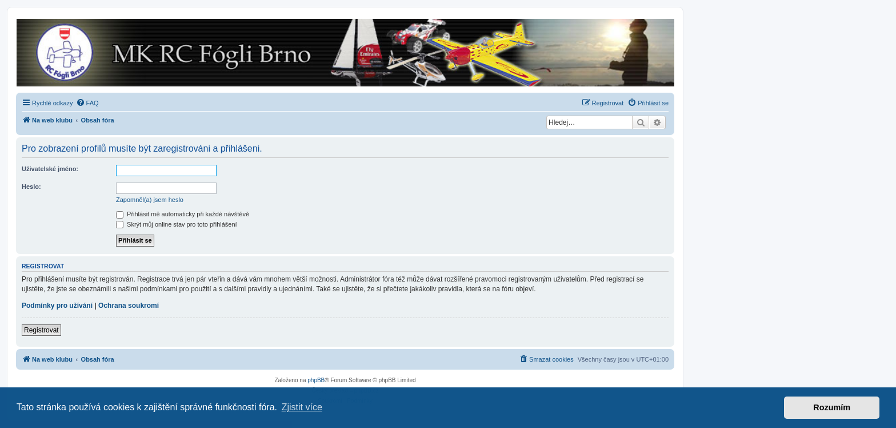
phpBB (316, 380)
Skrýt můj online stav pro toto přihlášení (176, 224)
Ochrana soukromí (128, 306)
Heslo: (31, 186)
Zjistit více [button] (302, 407)
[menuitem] (87, 103)
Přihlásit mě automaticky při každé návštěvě (182, 214)
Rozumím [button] (831, 407)
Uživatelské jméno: (50, 168)
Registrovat (41, 330)
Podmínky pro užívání (57, 306)
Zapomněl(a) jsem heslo (149, 199)
